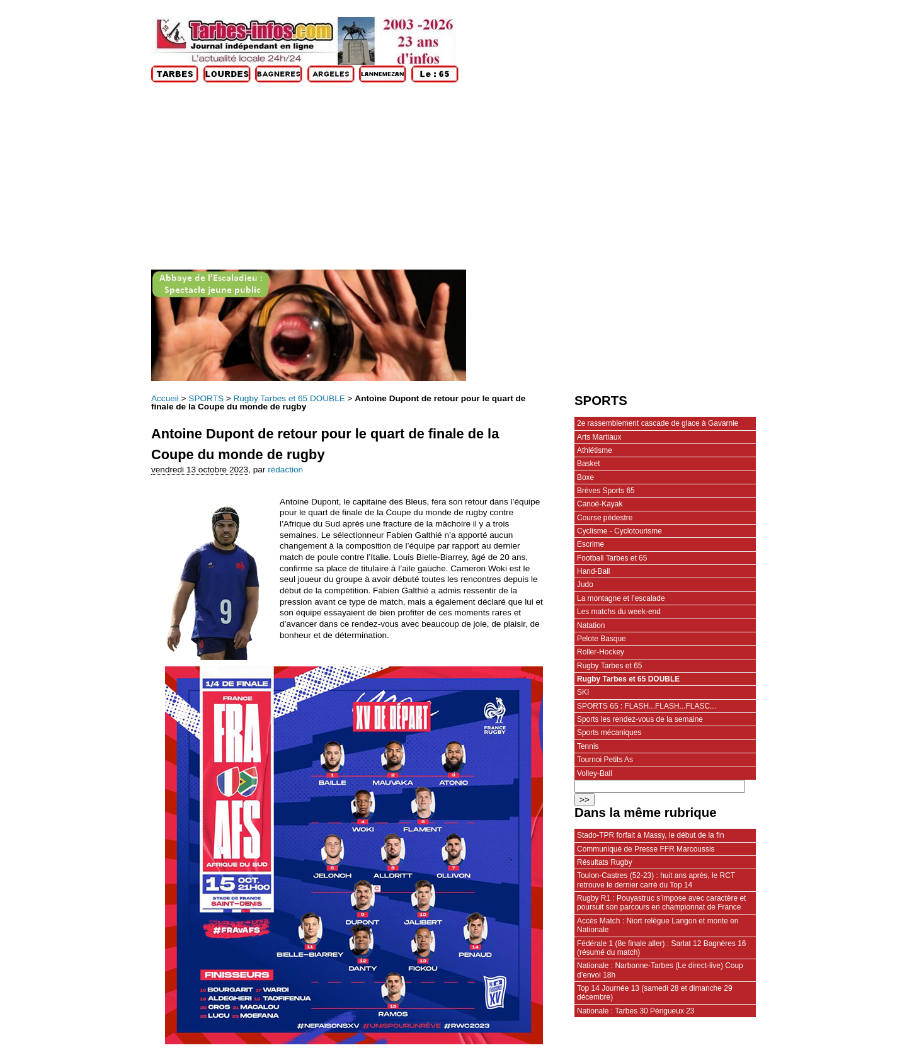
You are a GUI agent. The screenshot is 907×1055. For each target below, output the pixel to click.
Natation (591, 625)
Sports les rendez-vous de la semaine (640, 719)
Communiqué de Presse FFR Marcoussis (646, 849)
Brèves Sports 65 (606, 490)
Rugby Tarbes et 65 (609, 665)
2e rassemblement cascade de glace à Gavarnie (657, 423)
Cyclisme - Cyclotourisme (619, 531)
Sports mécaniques (609, 732)
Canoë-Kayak (599, 503)
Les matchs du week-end (619, 611)
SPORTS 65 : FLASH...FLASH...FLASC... (646, 706)
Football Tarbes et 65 (612, 558)
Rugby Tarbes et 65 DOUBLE (289, 398)
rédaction (285, 469)
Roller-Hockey (600, 651)
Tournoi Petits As (605, 759)
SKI (583, 692)
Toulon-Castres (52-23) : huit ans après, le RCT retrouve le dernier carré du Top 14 (656, 880)
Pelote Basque (601, 638)
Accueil (165, 398)
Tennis (588, 746)
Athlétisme (594, 450)
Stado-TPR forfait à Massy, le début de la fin (650, 835)
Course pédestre (604, 517)
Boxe (585, 477)
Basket (588, 463)
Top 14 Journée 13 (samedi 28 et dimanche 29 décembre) (655, 992)
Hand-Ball (593, 571)
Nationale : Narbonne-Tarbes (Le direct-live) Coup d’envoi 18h (660, 970)
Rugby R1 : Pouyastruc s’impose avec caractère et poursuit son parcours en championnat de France (661, 902)
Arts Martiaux (599, 437)
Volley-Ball (594, 773)
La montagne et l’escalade (621, 598)
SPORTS (206, 398)
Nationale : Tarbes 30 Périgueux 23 (636, 1011)
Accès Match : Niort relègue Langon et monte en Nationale (657, 925)
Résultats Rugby (604, 862)
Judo (585, 584)
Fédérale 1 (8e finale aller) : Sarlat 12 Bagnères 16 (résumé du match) (661, 948)
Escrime (590, 544)
